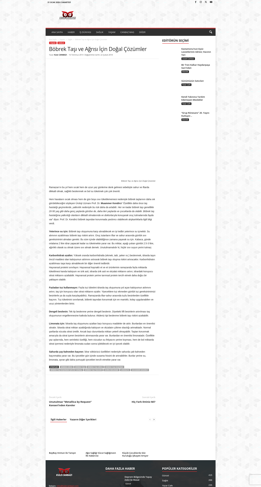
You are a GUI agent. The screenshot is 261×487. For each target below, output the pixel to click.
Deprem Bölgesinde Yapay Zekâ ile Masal (138, 425)
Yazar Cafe (186, 84)
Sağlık (70, 39)
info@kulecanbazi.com (68, 432)
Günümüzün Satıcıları (192, 80)
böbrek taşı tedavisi (93, 317)
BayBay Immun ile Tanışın (62, 399)
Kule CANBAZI (60, 54)
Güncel (128, 430)
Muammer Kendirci (140, 317)
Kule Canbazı (63, 483)
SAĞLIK (99, 32)
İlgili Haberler (59, 366)
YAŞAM (111, 32)
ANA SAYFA (57, 32)
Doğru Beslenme (111, 317)
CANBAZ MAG (127, 32)
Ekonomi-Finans (170, 442)
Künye (190, 483)
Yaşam (62, 39)
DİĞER (142, 32)
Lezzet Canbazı (188, 58)
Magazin (166, 452)
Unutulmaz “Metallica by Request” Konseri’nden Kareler (70, 350)
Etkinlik (185, 71)
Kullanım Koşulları (204, 483)
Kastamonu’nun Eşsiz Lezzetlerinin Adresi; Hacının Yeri (196, 51)
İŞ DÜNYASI (85, 32)
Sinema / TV (130, 452)
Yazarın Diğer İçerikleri (83, 366)
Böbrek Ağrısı (66, 314)
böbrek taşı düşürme (114, 314)
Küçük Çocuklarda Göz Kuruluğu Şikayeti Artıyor (135, 401)
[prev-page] (150, 366)
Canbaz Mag (168, 447)
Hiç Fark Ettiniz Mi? (143, 348)
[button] (210, 32)
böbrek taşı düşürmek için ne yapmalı (66, 317)
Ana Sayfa (53, 39)
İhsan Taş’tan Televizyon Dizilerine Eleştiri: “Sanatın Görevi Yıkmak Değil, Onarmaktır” (138, 444)
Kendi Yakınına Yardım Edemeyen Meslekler (193, 98)
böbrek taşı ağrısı (95, 314)
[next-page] (154, 366)
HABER (71, 32)
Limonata (125, 317)
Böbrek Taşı (80, 314)
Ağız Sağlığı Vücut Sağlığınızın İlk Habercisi (101, 401)
